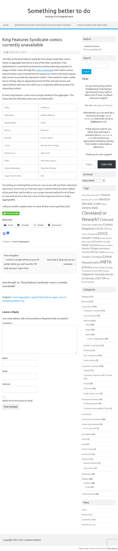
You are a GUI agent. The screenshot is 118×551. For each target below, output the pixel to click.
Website (6, 384)
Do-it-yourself (90, 428)
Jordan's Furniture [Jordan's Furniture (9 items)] (92, 256)
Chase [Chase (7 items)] (103, 204)
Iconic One (83, 548)
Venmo (87, 118)
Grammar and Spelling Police (96, 408)
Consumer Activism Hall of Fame (98, 375)
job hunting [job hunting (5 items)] (109, 252)
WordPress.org (88, 525)
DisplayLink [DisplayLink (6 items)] (92, 234)
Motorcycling (87, 449)
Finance (85, 414)
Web (87, 334)
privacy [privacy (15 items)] (87, 267)
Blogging (85, 297)
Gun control (89, 468)
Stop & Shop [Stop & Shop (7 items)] (98, 267)
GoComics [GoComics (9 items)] (97, 241)
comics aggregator (44, 70)
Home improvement (91, 424)
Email (4, 371)
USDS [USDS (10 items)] (98, 278)
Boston (85, 301)
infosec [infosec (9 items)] (94, 252)
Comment (7, 323)
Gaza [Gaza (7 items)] (88, 241)
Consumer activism (90, 366)
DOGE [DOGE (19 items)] (103, 233)
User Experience (91, 355)
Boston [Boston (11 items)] (105, 194)
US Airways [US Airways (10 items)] (88, 278)
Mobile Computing (92, 345)
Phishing (87, 350)
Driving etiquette (91, 403)
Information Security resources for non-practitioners (43, 25)
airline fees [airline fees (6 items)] (90, 195)
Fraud (86, 383)
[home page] (89, 49)
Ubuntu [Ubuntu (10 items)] (109, 274)
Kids (84, 439)
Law (83, 444)
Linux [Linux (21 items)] (107, 256)
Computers (87, 307)
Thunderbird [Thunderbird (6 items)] (87, 271)
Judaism (87, 483)
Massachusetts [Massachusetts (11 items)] (91, 262)
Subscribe (106, 164)
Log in (84, 509)
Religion (85, 479)
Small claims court (92, 393)
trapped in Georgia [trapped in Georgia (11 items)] (93, 274)
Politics (85, 459)
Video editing (89, 360)
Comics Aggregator (21, 241)
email (87, 324)
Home (6, 25)
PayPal (108, 116)
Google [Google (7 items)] (106, 241)
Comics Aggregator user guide (92, 25)
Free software (90, 316)
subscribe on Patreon (102, 105)
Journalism (86, 434)
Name (5, 358)
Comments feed (89, 519)
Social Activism (88, 494)
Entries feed (87, 515)
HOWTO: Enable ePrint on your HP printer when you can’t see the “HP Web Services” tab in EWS (21, 264)
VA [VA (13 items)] (104, 278)
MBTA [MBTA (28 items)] (106, 262)
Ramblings (86, 474)
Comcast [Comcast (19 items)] (107, 220)
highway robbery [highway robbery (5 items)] (106, 245)
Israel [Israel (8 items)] (102, 252)
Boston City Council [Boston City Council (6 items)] (90, 200)
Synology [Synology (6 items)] (109, 267)
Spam (87, 330)
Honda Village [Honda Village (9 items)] (89, 248)
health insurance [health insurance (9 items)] (91, 245)
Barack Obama (90, 463)
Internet (87, 320)
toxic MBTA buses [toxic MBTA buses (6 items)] (101, 271)
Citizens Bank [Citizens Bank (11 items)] (90, 207)
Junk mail (88, 388)
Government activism (91, 419)
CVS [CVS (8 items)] (110, 229)
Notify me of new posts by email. (17, 400)
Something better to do (59, 11)
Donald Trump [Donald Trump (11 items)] (90, 237)
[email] (98, 49)
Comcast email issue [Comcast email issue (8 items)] (92, 224)
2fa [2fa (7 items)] (83, 195)
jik (7, 52)
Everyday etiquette (90, 399)
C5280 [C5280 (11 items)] (96, 203)
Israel (87, 487)
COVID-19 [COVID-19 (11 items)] (101, 228)
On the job (86, 454)
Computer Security (92, 311)
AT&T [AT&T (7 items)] (98, 195)
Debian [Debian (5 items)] (84, 234)
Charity (87, 370)
